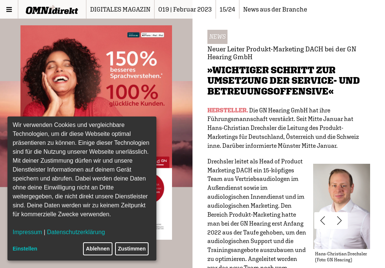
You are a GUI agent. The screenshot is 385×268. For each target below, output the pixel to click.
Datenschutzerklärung (76, 232)
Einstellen (25, 249)
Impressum (27, 232)
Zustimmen (132, 249)
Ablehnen (98, 249)
